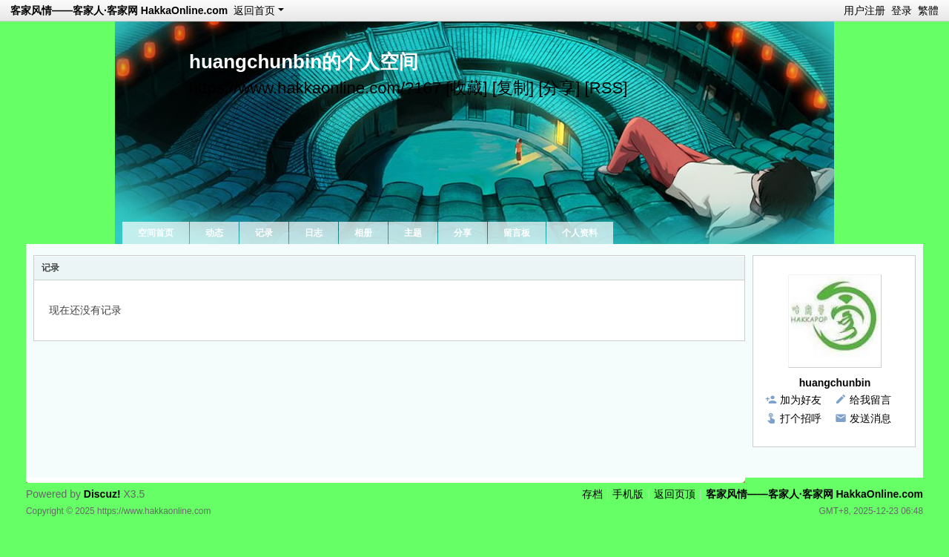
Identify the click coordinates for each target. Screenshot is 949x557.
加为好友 (800, 400)
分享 (463, 233)
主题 (413, 233)
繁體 (928, 10)
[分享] (559, 88)
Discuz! (102, 494)
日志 (314, 233)
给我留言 (870, 400)
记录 (264, 233)
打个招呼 (800, 418)
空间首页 (155, 233)
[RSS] (606, 88)
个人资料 (580, 233)
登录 (901, 10)
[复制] (513, 88)
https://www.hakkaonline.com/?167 (315, 88)
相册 (363, 233)
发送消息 (870, 418)
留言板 (516, 233)
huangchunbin (834, 383)
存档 (592, 494)
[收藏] (466, 88)
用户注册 (864, 10)
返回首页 (254, 10)
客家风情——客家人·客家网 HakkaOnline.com (119, 10)
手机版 (628, 494)
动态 (214, 233)
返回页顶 (674, 494)
